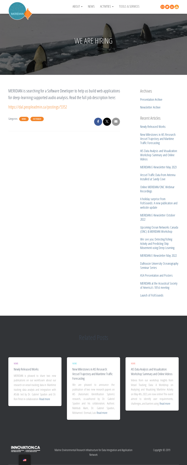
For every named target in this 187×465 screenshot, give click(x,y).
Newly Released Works (26, 369)
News (91, 6)
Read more (44, 399)
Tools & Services (129, 6)
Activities (107, 6)
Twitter (167, 7)
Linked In (172, 7)
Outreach (37, 119)
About (78, 6)
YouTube (177, 7)
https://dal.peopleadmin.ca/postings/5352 (37, 107)
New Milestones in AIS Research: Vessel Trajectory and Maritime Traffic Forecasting (92, 373)
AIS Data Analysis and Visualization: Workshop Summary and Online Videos (151, 371)
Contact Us (163, 6)
